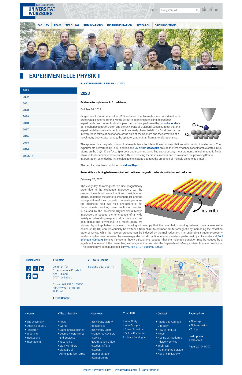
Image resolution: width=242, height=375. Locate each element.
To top (193, 330)
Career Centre (99, 358)
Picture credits (198, 326)
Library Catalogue (134, 337)
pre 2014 (28, 155)
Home (29, 314)
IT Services (97, 326)
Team (57, 25)
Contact (59, 260)
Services (96, 314)
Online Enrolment (134, 334)
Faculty (43, 25)
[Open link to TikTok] (35, 269)
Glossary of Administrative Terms (71, 352)
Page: (192, 346)
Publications (93, 25)
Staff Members (67, 346)
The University (34, 322)
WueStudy (130, 322)
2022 (26, 96)
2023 (26, 90)
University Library (101, 322)
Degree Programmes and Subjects (71, 336)
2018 (26, 123)
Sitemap (195, 322)
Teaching (72, 25)
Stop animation (211, 67)
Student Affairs (100, 346)
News (62, 322)
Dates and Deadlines (71, 330)
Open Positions (165, 25)
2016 (26, 136)
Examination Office (102, 342)
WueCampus (132, 326)
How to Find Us (99, 260)
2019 (26, 116)
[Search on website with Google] (180, 10)
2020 (26, 110)
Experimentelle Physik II (65, 76)
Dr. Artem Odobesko (147, 147)
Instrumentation (119, 25)
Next (215, 46)
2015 (26, 142)
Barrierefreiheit (150, 369)
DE (216, 10)
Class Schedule (133, 330)
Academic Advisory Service (102, 336)
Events (62, 326)
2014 (26, 149)
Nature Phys (130, 165)
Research (143, 25)
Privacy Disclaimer (126, 369)
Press (160, 334)
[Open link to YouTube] (35, 276)
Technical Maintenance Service (169, 348)
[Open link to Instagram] (29, 269)
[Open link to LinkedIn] (42, 269)
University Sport (100, 330)
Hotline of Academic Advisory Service (169, 340)
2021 (26, 103)
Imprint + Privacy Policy (97, 369)
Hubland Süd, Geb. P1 (101, 266)
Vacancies (65, 342)
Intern (153, 10)
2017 (26, 129)
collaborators (172, 123)
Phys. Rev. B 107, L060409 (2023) (143, 246)
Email (59, 291)
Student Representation (100, 352)
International (33, 342)
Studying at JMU (35, 326)
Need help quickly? (168, 354)
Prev (27, 46)
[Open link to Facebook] (29, 276)
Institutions (32, 338)
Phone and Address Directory (168, 324)
